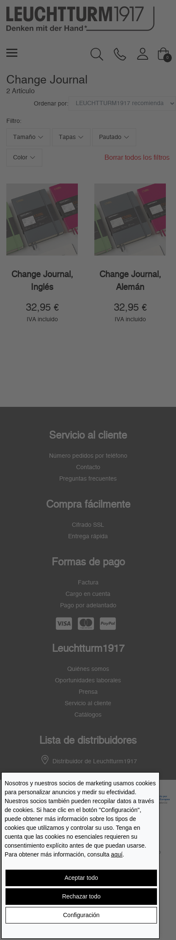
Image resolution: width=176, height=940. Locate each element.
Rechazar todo (81, 896)
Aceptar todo (81, 877)
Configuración (81, 915)
